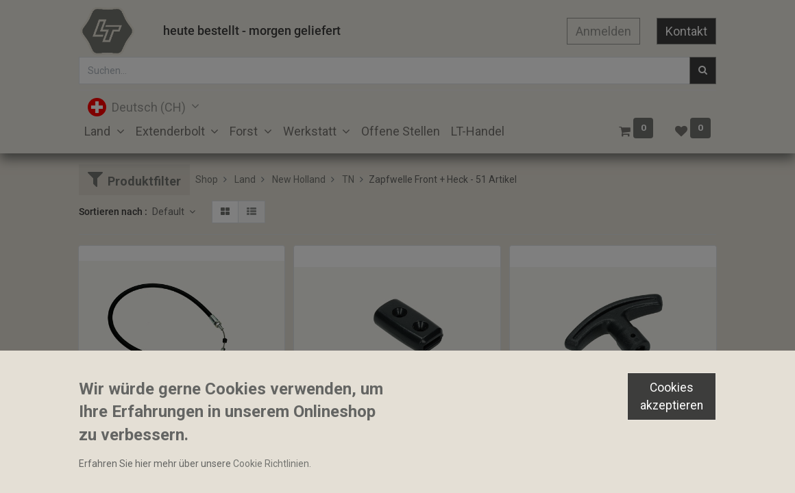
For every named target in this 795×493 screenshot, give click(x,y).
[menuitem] (400, 131)
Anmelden (603, 31)
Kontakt (686, 31)
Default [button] (169, 211)
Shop (206, 179)
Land (245, 179)
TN (348, 179)
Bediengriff (324, 434)
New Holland (299, 179)
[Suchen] (702, 70)
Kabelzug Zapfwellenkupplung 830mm (168, 422)
